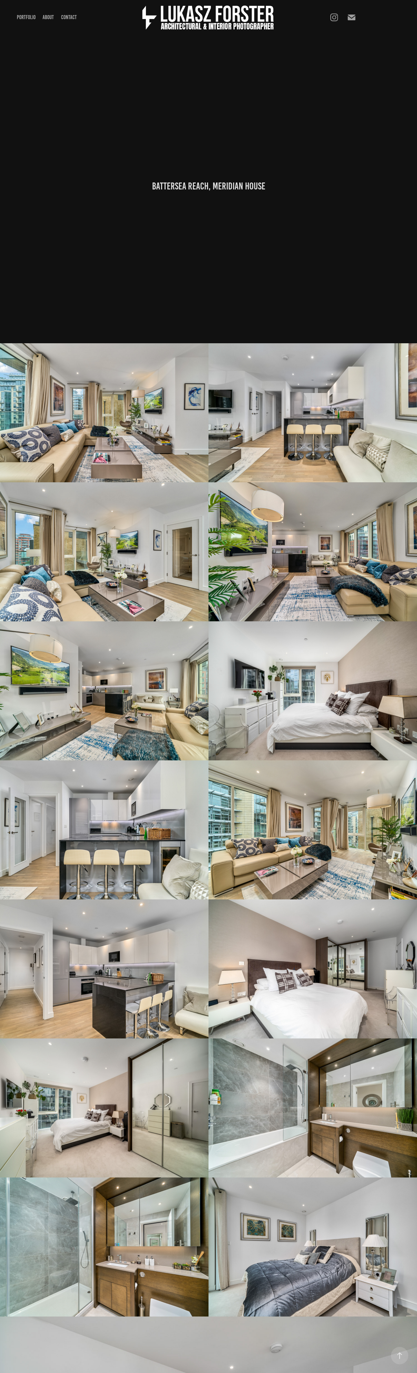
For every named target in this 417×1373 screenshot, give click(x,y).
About (48, 17)
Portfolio (26, 17)
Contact (69, 17)
